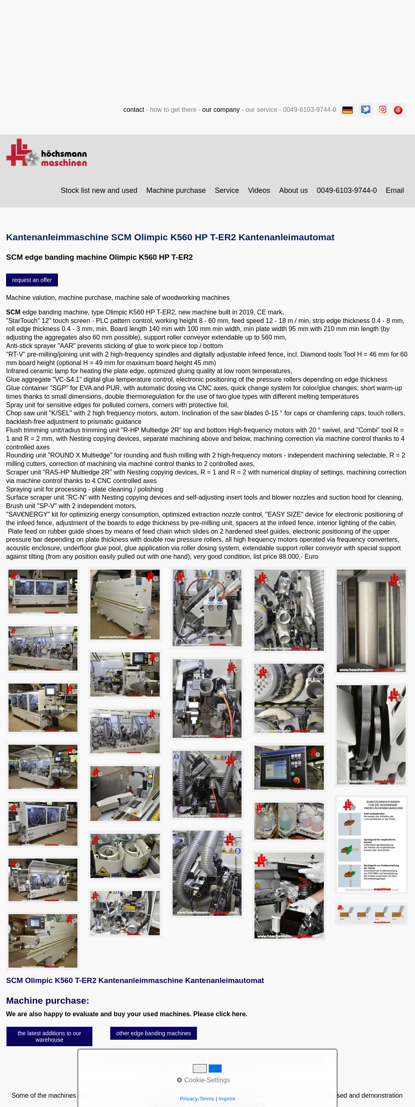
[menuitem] (99, 194)
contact (133, 113)
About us (293, 194)
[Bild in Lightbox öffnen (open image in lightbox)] (43, 595)
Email (395, 194)
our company (221, 113)
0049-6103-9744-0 (347, 194)
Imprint (226, 1099)
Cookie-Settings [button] (203, 1080)
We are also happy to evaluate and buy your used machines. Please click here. (127, 1018)
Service (227, 194)
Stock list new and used (99, 194)
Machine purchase (176, 194)
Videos (259, 194)
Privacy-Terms (197, 1099)
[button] (32, 284)
